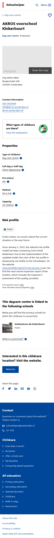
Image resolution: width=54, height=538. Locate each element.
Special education (12, 492)
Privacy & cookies (11, 529)
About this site (9, 518)
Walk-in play (10, 501)
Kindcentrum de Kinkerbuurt (30, 324)
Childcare (8, 497)
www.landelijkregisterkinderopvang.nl (22, 268)
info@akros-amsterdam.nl (15, 107)
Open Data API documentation (18, 534)
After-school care (12, 456)
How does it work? (13, 446)
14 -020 (8, 430)
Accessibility (8, 523)
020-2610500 (9, 104)
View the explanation (17, 133)
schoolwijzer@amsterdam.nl (18, 426)
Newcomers (9, 506)
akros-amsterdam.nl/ (12, 111)
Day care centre (11, 15)
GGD (22, 285)
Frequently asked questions (18, 466)
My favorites (10, 461)
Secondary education (14, 487)
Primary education (13, 482)
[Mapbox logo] (9, 71)
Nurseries (8, 451)
